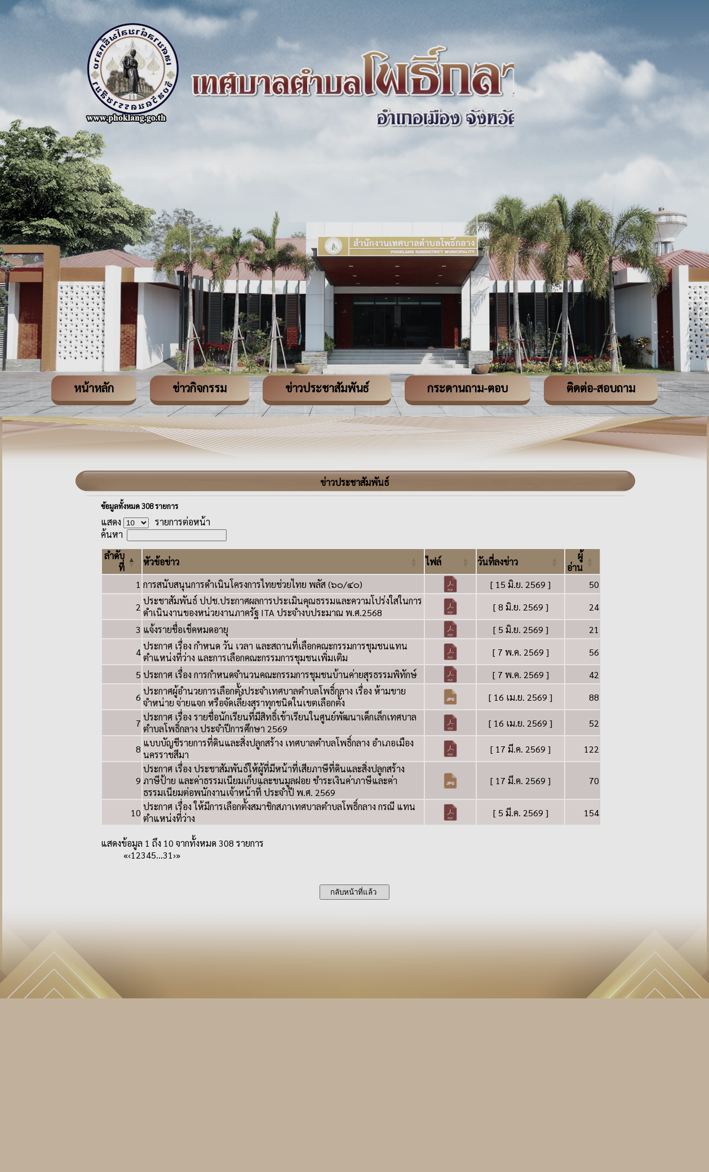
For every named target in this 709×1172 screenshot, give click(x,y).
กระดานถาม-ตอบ (467, 388)
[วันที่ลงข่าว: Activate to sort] (521, 561)
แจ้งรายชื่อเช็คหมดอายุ (185, 629)
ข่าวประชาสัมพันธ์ (327, 388)
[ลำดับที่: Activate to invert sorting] (121, 561)
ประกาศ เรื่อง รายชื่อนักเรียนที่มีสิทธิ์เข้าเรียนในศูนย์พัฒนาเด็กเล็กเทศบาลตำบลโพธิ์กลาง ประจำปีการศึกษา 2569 (279, 723)
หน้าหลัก (94, 388)
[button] (161, 562)
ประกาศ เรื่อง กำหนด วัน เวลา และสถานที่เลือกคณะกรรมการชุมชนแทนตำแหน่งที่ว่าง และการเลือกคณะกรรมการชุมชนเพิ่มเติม (275, 652)
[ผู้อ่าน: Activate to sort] (582, 561)
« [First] (125, 855)
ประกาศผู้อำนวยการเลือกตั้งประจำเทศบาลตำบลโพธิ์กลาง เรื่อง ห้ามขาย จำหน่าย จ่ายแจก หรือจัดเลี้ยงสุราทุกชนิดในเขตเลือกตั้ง (274, 697)
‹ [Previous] (129, 855)
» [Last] (178, 855)
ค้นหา (112, 534)
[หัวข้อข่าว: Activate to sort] (283, 561)
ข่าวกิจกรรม (199, 388)
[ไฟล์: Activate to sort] (450, 561)
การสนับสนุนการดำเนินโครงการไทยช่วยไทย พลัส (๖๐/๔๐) (252, 584)
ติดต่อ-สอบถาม (600, 388)
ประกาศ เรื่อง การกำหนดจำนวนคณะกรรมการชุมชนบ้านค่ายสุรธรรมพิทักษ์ (280, 674)
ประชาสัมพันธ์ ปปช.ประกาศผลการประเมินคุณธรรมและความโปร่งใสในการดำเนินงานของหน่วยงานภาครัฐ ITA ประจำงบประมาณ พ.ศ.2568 (282, 606)
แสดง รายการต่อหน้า (155, 522)
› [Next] (174, 855)
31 (168, 855)
